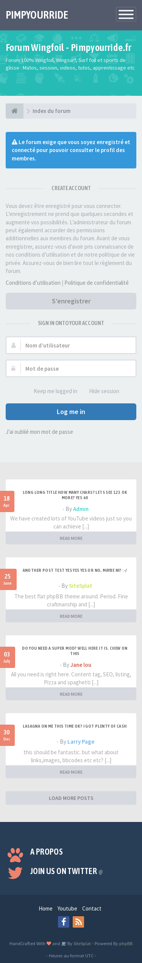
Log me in (71, 411)
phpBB (126, 943)
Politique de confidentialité (96, 282)
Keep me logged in (51, 391)
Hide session (100, 391)
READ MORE (71, 538)
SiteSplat (80, 585)
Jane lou (80, 664)
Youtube (67, 908)
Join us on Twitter (66, 871)
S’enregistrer (71, 301)
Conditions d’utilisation (33, 282)
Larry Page (80, 741)
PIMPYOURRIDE (37, 15)
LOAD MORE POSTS (71, 798)
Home (46, 908)
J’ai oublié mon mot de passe (39, 431)
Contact (91, 908)
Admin (81, 508)
